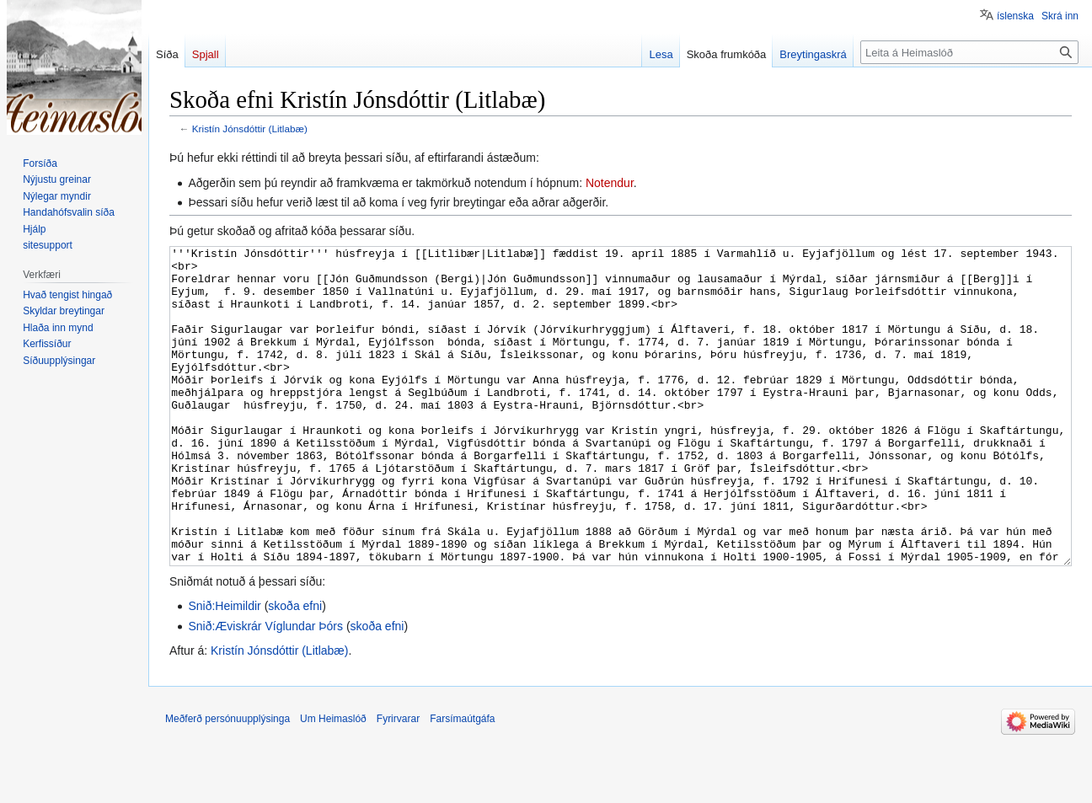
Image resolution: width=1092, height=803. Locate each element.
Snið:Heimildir (224, 669)
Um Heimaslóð (333, 782)
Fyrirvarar (398, 782)
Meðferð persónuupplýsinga (227, 782)
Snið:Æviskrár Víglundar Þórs (265, 689)
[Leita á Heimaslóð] (969, 52)
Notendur (610, 183)
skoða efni (295, 669)
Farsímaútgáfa (462, 782)
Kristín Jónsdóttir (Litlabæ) (250, 128)
